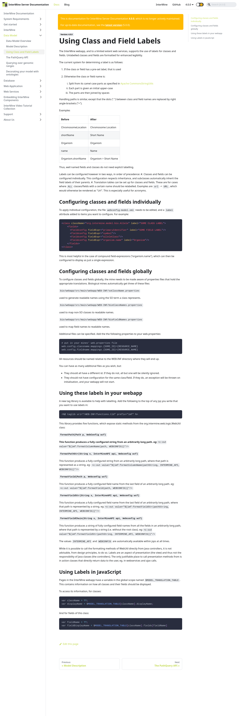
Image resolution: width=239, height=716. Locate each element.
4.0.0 (188, 4)
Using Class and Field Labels (22, 52)
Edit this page (68, 644)
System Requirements (16, 19)
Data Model (10, 35)
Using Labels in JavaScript (202, 37)
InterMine (162, 4)
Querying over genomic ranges (20, 64)
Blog (66, 4)
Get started (10, 24)
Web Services (11, 91)
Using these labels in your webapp (206, 33)
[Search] (221, 4)
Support (8, 114)
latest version (113, 25)
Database (9, 80)
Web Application (13, 86)
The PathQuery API (17, 57)
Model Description (16, 46)
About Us (9, 119)
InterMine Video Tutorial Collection (18, 107)
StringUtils (147, 83)
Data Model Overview (18, 41)
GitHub (176, 4)
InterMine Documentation (19, 13)
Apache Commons (131, 83)
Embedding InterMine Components (16, 98)
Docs (56, 4)
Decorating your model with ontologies (22, 73)
